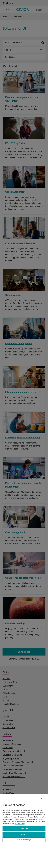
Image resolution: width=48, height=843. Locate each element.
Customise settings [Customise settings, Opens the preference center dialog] (24, 840)
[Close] (41, 798)
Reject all (24, 834)
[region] (24, 818)
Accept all (24, 828)
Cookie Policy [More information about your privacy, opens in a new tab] (20, 824)
